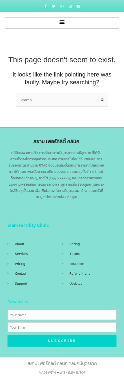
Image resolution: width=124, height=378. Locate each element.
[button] (62, 22)
